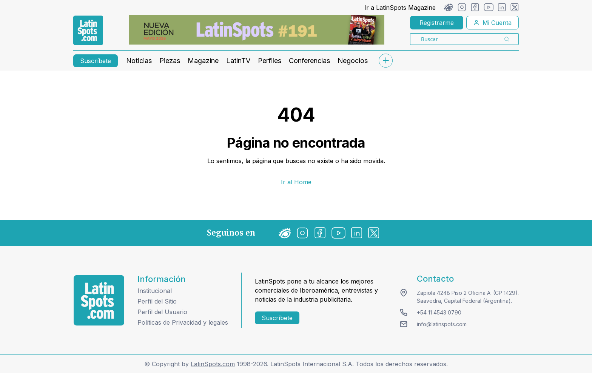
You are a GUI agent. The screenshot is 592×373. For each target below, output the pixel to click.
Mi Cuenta (492, 22)
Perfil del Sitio (157, 301)
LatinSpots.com (213, 364)
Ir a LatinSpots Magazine (400, 7)
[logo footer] (99, 300)
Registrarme (436, 22)
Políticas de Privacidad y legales (182, 322)
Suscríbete (95, 61)
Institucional (154, 290)
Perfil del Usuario (162, 312)
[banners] (256, 30)
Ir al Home (296, 182)
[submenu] (385, 61)
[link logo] (88, 30)
